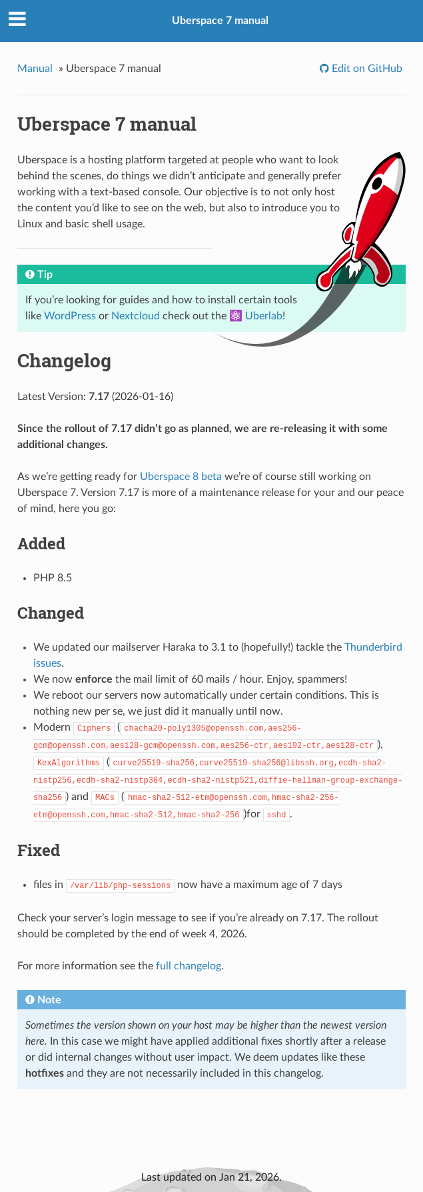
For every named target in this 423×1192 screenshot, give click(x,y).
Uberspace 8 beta (181, 476)
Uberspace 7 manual (220, 20)
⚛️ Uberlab (255, 316)
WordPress (70, 316)
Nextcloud (135, 316)
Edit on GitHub (365, 68)
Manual (35, 68)
